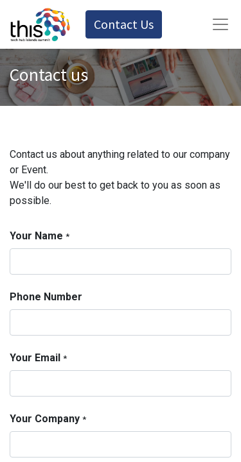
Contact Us (124, 24)
